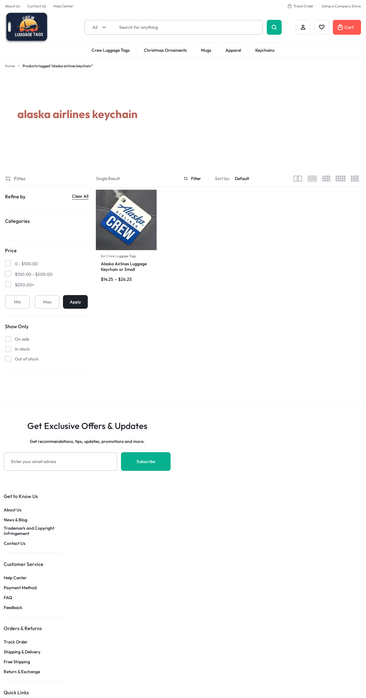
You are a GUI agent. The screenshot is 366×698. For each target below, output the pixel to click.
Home (10, 66)
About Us (12, 6)
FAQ (8, 597)
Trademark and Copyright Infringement (29, 531)
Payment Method (20, 587)
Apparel (233, 50)
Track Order (300, 6)
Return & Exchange (22, 671)
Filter (192, 178)
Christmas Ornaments (165, 50)
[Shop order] (256, 179)
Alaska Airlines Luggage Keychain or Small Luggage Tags (124, 269)
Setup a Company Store (341, 6)
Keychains (264, 50)
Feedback (13, 607)
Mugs (206, 50)
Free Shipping (17, 662)
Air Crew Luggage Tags (118, 256)
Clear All (80, 196)
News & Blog (15, 520)
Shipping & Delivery (22, 652)
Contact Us (36, 6)
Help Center (63, 6)
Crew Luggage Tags (111, 50)
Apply (75, 302)
